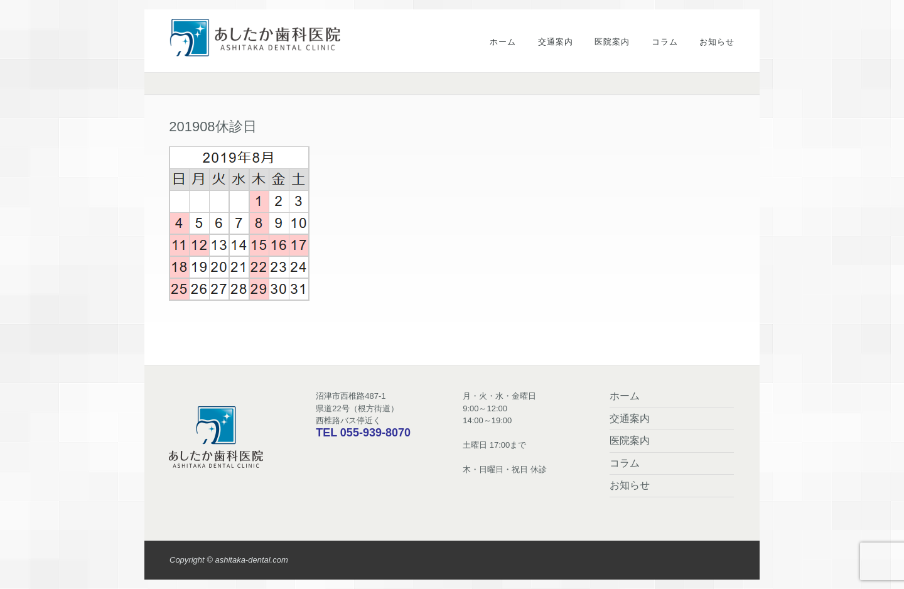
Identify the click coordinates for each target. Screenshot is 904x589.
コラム (665, 41)
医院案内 (612, 41)
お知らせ (716, 41)
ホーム (503, 41)
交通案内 (555, 41)
